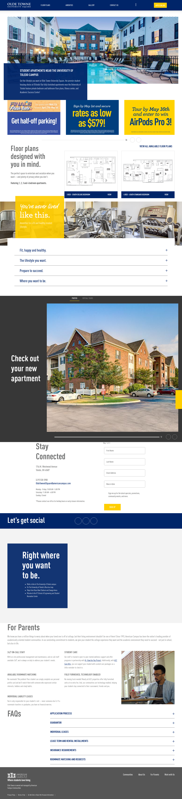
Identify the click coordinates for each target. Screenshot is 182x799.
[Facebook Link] (179, 394)
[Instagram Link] (179, 399)
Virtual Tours (87, 297)
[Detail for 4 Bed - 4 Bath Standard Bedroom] (148, 174)
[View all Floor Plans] (119, 146)
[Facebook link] (78, 520)
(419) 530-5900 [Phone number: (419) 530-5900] (42, 479)
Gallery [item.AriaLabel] (91, 5)
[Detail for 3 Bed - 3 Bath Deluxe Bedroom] (91, 174)
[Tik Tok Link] (179, 405)
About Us (141, 773)
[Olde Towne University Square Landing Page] (19, 5)
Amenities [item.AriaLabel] (69, 5)
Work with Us (170, 773)
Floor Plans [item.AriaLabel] (45, 5)
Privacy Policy (11, 794)
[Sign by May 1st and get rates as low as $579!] (92, 117)
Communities (127, 773)
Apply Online (160, 5)
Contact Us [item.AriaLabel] (114, 5)
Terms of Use (21, 794)
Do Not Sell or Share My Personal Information (41, 794)
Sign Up (113, 506)
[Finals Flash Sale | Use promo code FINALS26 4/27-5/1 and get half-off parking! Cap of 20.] (33, 117)
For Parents (154, 773)
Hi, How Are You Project (93, 660)
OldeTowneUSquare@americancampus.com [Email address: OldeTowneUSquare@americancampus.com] (53, 482)
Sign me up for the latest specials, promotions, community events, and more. (124, 494)
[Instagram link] (86, 520)
